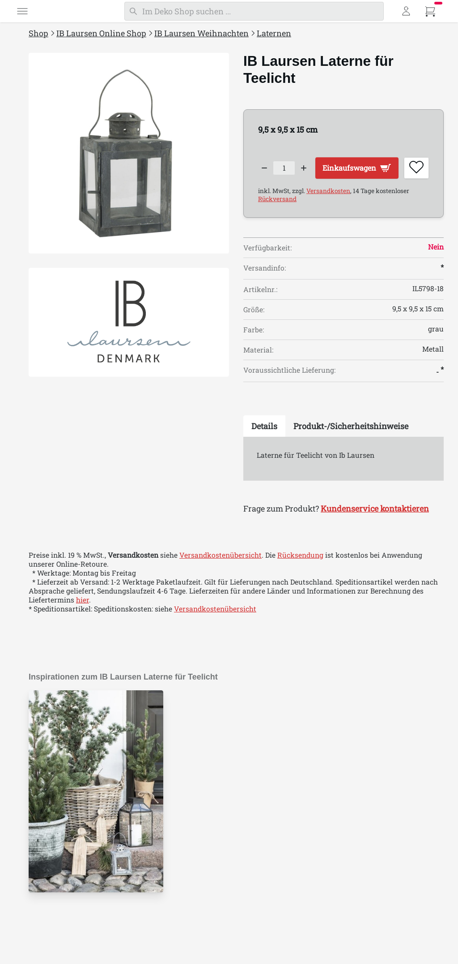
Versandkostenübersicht (220, 582)
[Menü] (22, 11)
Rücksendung (300, 582)
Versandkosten (328, 218)
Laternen (274, 33)
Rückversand (277, 226)
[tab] (264, 453)
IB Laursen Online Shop (101, 33)
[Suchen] (254, 11)
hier (82, 627)
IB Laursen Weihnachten (201, 33)
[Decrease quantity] (264, 166)
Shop (38, 33)
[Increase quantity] (309, 166)
